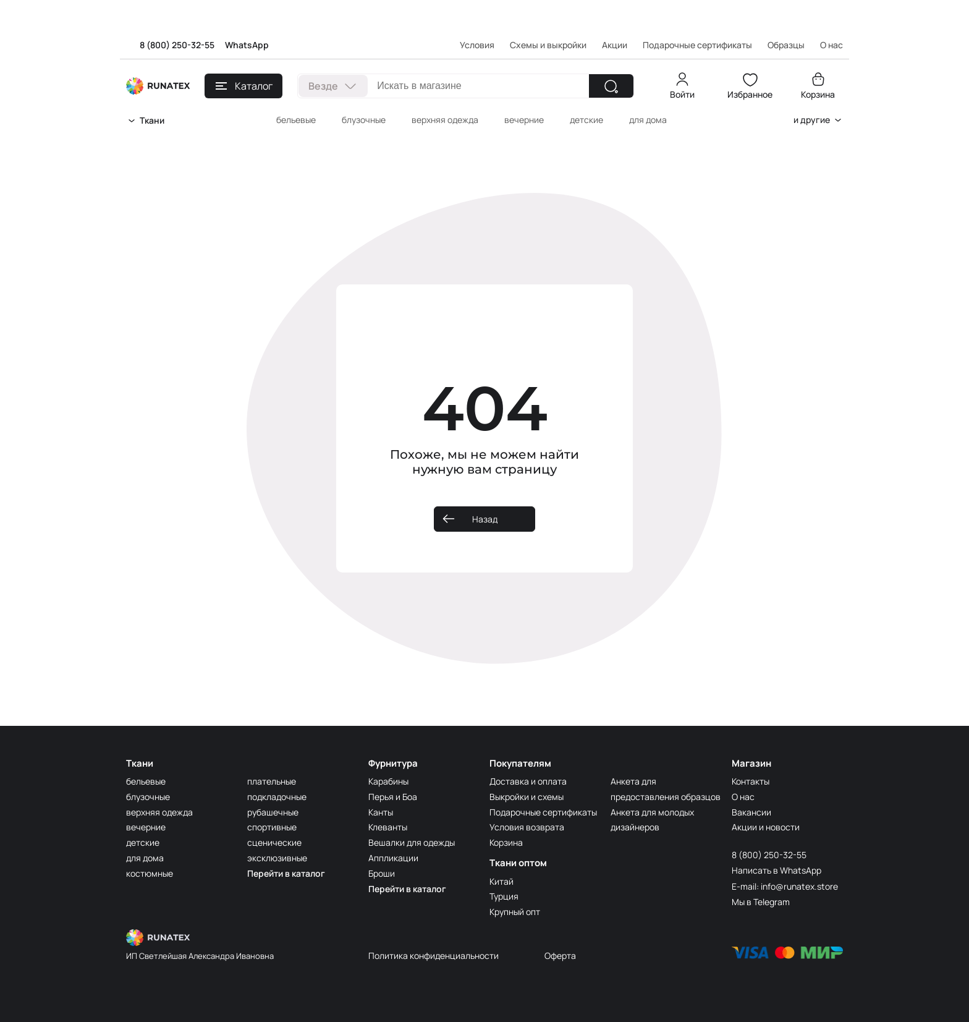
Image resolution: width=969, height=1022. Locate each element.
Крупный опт (514, 912)
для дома (648, 120)
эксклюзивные (277, 858)
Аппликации (393, 858)
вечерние (524, 120)
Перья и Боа (392, 797)
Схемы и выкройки (548, 45)
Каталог (244, 86)
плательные (271, 781)
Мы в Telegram (761, 902)
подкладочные (277, 797)
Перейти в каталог (286, 873)
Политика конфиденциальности (433, 955)
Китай (501, 881)
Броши (381, 873)
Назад (484, 519)
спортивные (272, 827)
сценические (274, 842)
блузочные (364, 120)
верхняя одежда (445, 120)
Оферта (560, 955)
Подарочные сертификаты (697, 45)
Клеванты (387, 827)
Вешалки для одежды (411, 842)
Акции (614, 45)
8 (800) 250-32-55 (177, 45)
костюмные (149, 873)
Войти (682, 94)
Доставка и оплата (528, 781)
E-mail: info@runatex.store (785, 886)
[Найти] (611, 86)
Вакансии (751, 812)
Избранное (749, 94)
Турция (503, 896)
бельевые (296, 120)
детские (586, 120)
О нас (743, 797)
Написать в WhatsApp (776, 870)
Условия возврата (526, 827)
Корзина (818, 94)
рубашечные (272, 812)
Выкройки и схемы (526, 797)
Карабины (388, 781)
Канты (380, 812)
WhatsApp (247, 45)
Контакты (750, 781)
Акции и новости (766, 827)
